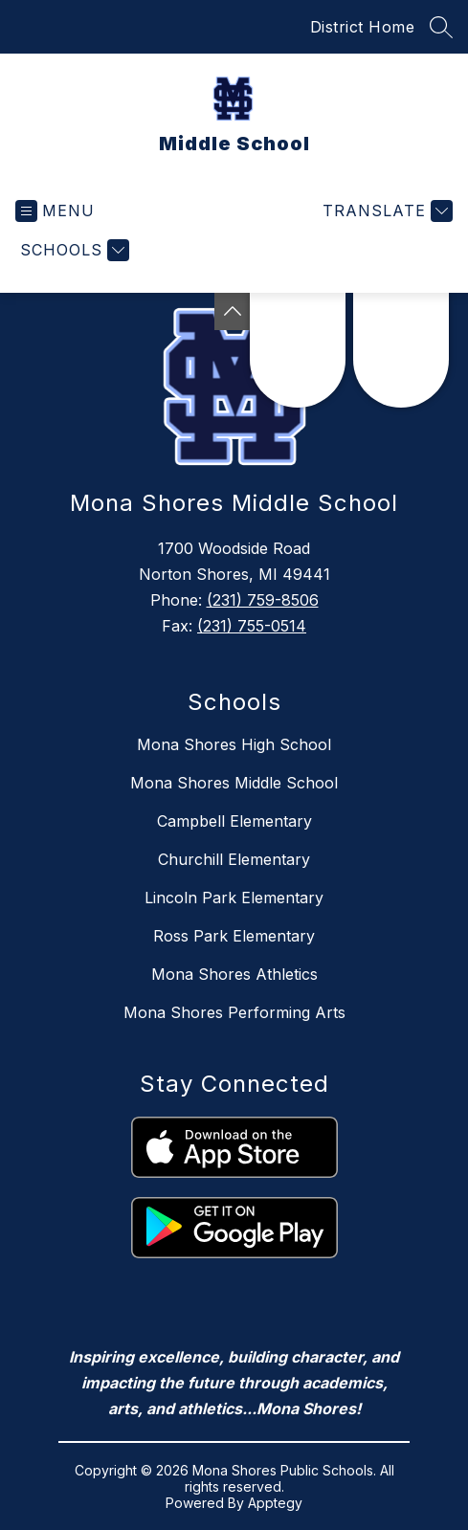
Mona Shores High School (234, 744)
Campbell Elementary (234, 821)
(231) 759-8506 (263, 600)
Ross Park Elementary (234, 935)
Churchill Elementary (234, 859)
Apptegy (275, 1503)
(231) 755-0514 (251, 625)
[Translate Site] (385, 211)
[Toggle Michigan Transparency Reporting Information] (232, 311)
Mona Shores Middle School (234, 782)
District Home (362, 26)
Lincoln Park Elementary (234, 897)
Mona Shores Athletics (234, 974)
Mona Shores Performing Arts (234, 1012)
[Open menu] (55, 211)
